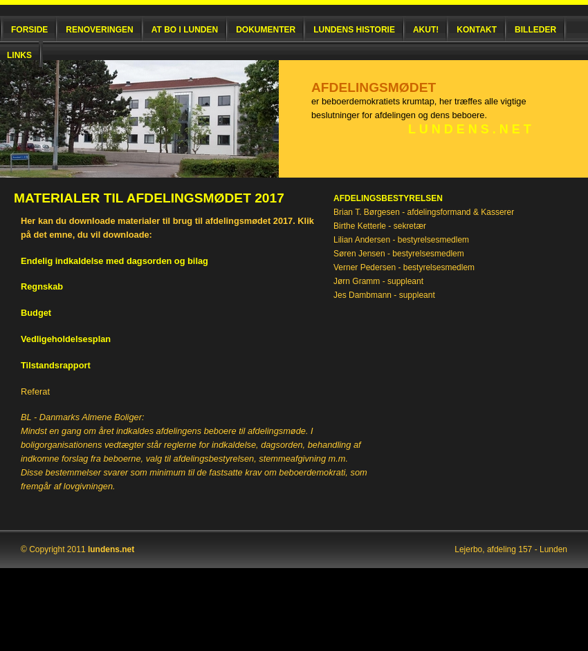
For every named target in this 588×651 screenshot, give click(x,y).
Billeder (535, 30)
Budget (36, 313)
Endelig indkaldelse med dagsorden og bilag (114, 261)
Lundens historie (354, 30)
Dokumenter (265, 30)
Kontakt (477, 30)
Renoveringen (99, 30)
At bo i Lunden (184, 30)
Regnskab (42, 286)
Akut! (426, 30)
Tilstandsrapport (56, 365)
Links (19, 55)
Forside (29, 30)
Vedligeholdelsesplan (66, 339)
